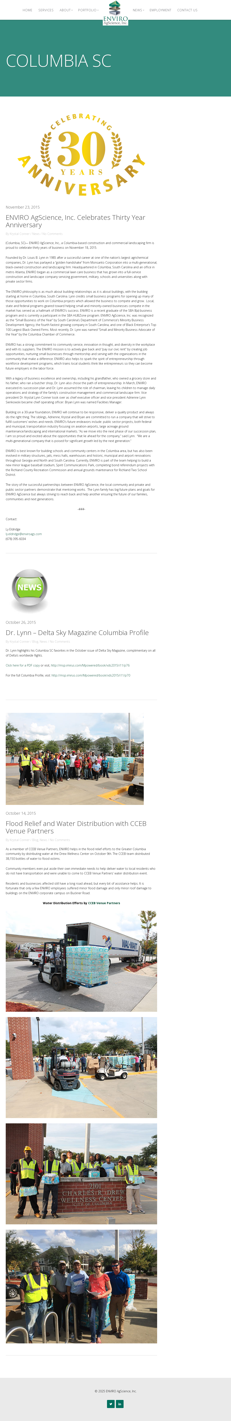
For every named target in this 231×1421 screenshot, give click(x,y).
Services (46, 10)
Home (27, 10)
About (66, 10)
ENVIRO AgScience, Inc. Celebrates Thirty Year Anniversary (75, 221)
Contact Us (187, 10)
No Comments (52, 234)
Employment (160, 10)
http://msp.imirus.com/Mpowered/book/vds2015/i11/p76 (90, 665)
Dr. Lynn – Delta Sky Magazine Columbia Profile (77, 632)
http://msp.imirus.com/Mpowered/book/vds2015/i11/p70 (91, 675)
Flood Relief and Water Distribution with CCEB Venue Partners (76, 827)
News (138, 10)
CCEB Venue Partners (104, 903)
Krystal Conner (20, 234)
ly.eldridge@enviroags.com (24, 534)
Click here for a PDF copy (23, 665)
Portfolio (88, 10)
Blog (35, 641)
